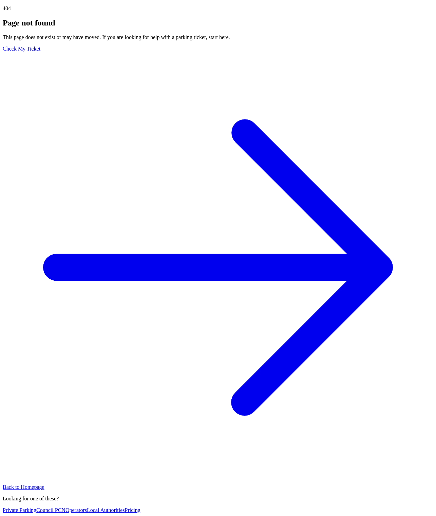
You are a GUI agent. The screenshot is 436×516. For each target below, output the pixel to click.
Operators (76, 510)
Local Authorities (106, 510)
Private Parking (19, 510)
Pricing (132, 510)
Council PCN (50, 510)
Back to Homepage (23, 487)
